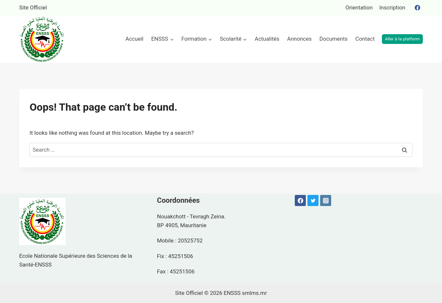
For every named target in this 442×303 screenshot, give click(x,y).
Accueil (134, 38)
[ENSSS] (42, 39)
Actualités (267, 38)
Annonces (299, 38)
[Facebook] (417, 7)
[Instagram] (325, 200)
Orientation (359, 7)
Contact (364, 38)
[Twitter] (312, 200)
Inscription (392, 7)
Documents (333, 38)
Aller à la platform (402, 38)
